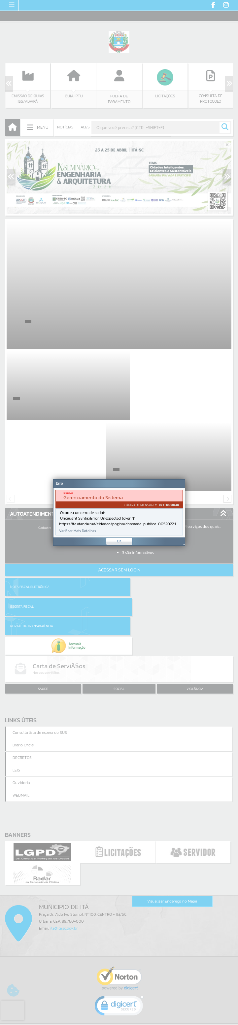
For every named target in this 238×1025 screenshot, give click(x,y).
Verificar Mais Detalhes (77, 531)
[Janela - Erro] (119, 512)
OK (119, 541)
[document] (119, 512)
